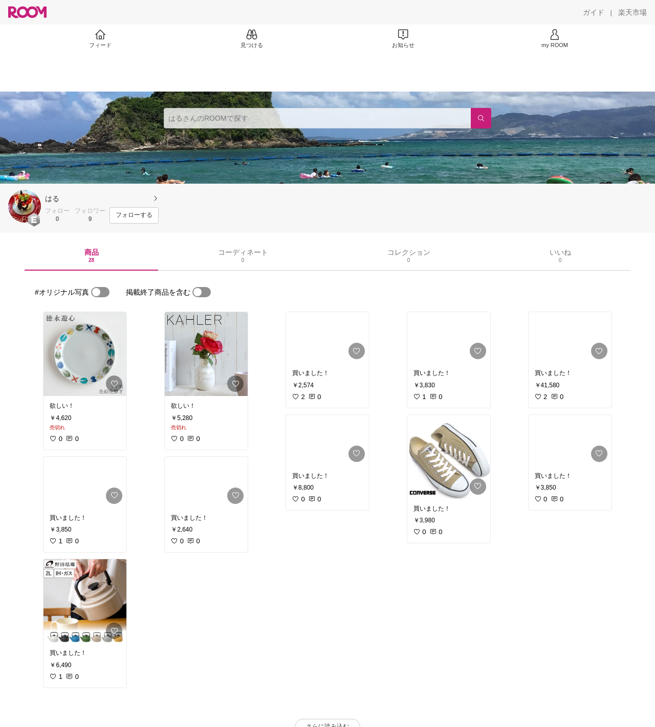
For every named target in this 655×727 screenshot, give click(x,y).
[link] (84, 354)
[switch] (100, 292)
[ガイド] (593, 12)
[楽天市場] (632, 12)
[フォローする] (134, 215)
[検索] (481, 118)
